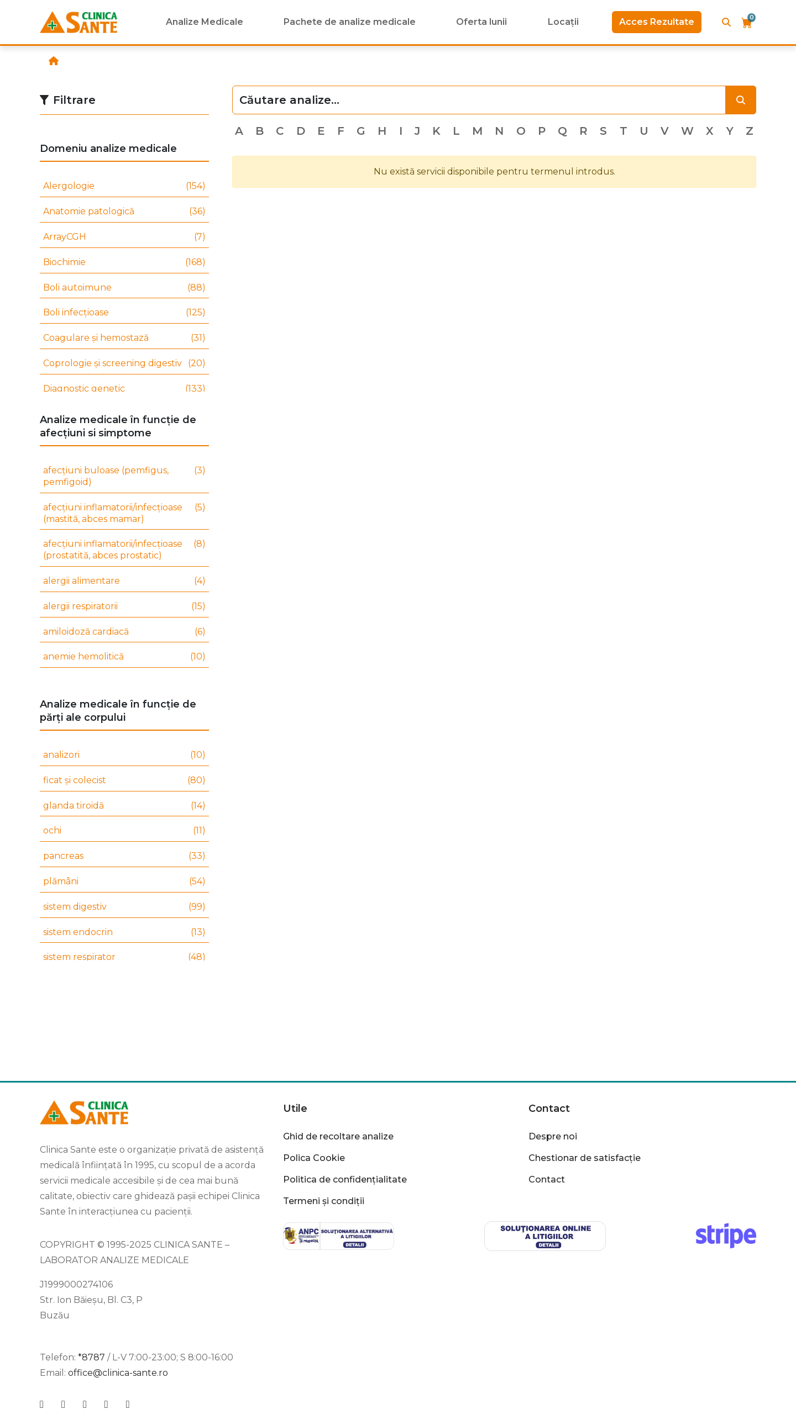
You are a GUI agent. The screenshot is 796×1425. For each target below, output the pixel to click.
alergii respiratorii (124, 607)
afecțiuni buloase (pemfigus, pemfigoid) (124, 476)
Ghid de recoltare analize (338, 1136)
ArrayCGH (124, 237)
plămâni (124, 882)
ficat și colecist (124, 781)
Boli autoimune (124, 288)
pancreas (124, 856)
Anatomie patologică (124, 212)
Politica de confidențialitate (345, 1179)
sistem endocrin (124, 932)
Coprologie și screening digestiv (124, 364)
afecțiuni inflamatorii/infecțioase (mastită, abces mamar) (124, 513)
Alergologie (124, 186)
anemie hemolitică (124, 657)
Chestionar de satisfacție (584, 1158)
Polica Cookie (314, 1158)
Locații (563, 22)
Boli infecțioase (124, 313)
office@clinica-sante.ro (118, 1373)
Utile (295, 1108)
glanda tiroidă (124, 806)
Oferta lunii (481, 22)
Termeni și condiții (323, 1201)
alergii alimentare (124, 581)
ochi (124, 831)
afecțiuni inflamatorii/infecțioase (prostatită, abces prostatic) (124, 550)
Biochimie (124, 262)
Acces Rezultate (656, 22)
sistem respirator (124, 957)
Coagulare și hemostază (124, 338)
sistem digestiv (124, 907)
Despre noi (552, 1136)
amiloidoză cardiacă (124, 632)
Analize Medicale (204, 22)
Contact (549, 1108)
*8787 (91, 1357)
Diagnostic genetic (124, 389)
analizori (124, 755)
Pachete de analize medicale (350, 22)
